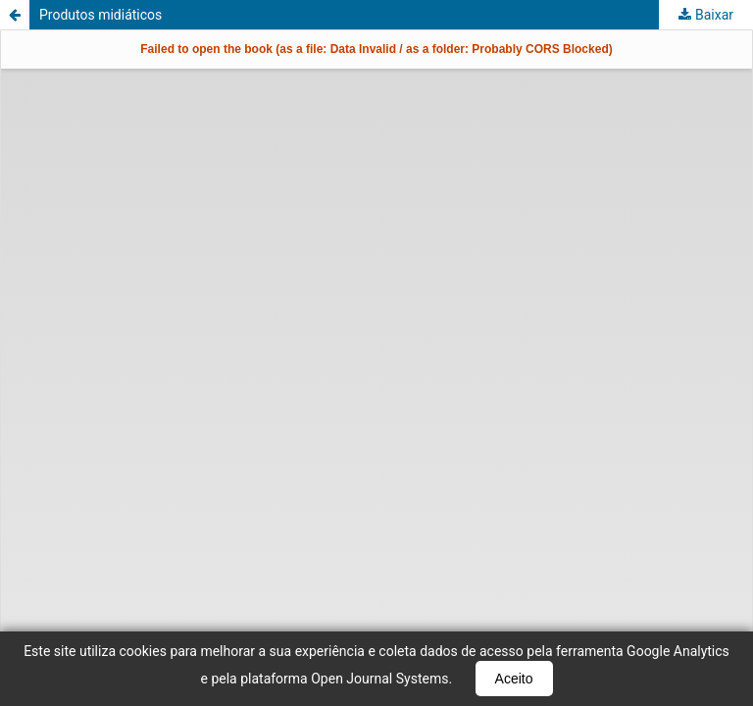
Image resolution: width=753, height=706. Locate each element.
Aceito (514, 678)
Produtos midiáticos (100, 15)
